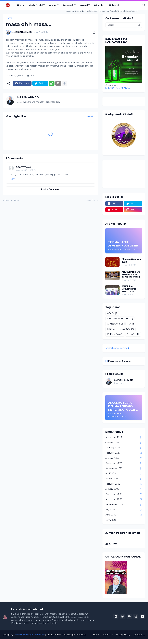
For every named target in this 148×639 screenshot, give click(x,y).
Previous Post (12, 200)
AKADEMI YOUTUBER (120, 318)
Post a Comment (50, 189)
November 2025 (123, 437)
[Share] (92, 32)
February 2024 (123, 447)
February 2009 (123, 484)
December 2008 (123, 494)
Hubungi (114, 5)
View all (89, 116)
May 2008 (123, 520)
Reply (12, 179)
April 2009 (123, 473)
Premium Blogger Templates (30, 634)
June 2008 (123, 514)
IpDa (111, 329)
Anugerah (68, 5)
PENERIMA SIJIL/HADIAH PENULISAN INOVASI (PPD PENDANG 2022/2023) (129, 289)
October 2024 (123, 442)
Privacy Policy (123, 634)
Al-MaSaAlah (115, 323)
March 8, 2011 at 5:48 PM (26, 170)
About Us (108, 634)
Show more (119, 383)
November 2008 (123, 499)
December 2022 (123, 463)
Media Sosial (36, 5)
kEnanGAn (127, 329)
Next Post (91, 200)
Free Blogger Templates (73, 634)
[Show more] (64, 83)
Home (96, 634)
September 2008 (123, 504)
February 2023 (123, 453)
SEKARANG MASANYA (117, 88)
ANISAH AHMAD (123, 380)
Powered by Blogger (118, 361)
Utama (21, 5)
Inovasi (53, 5)
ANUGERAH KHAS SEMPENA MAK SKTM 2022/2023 (131, 274)
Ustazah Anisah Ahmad (117, 348)
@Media (98, 5)
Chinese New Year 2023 (132, 260)
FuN (130, 323)
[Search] (142, 5)
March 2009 (123, 478)
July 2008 (123, 509)
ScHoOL (133, 334)
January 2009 (123, 489)
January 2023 (123, 458)
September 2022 (123, 468)
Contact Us (139, 634)
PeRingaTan (115, 334)
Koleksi (84, 5)
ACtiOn (112, 313)
